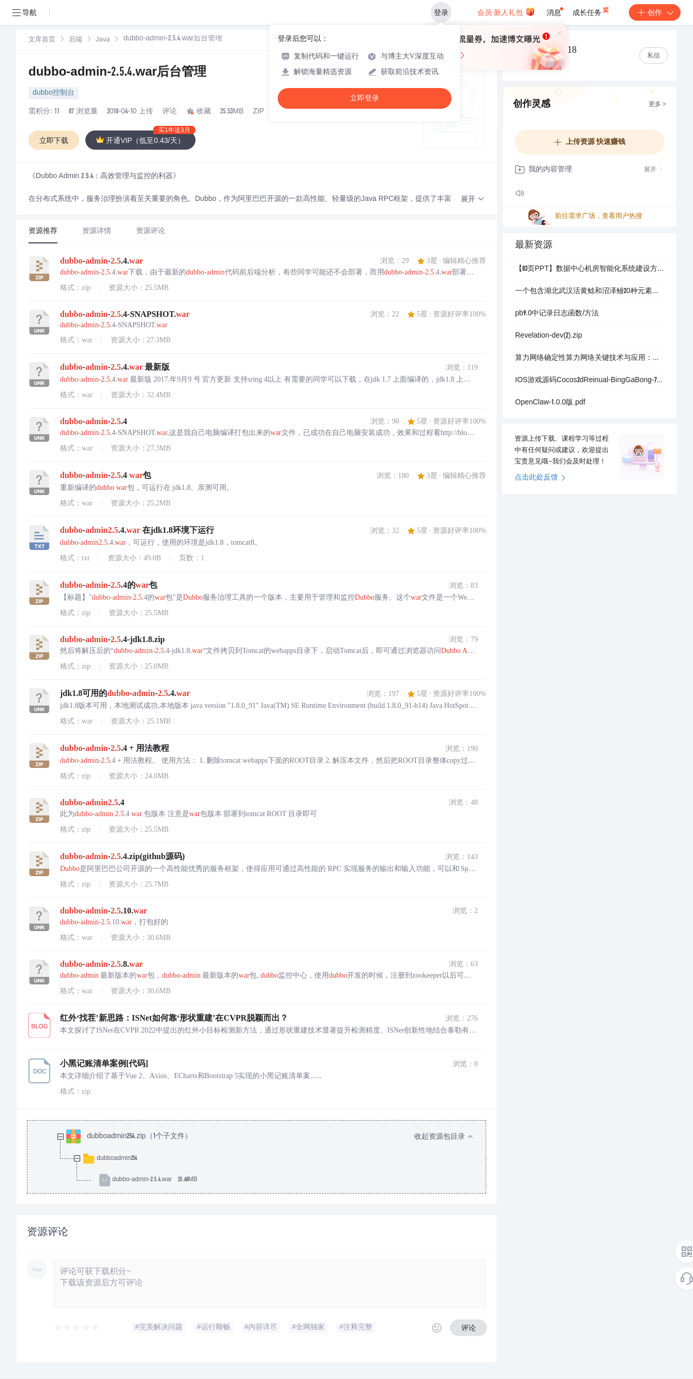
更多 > (657, 104)
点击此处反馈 (540, 478)
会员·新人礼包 (506, 11)
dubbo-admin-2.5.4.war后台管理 (117, 73)
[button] (473, 200)
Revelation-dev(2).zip (548, 336)
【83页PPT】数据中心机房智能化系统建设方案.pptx (589, 269)
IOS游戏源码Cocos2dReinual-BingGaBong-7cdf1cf (589, 380)
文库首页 (41, 40)
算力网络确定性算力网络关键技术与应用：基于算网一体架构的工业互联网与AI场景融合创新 (589, 358)
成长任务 (591, 10)
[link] (41, 39)
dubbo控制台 (53, 93)
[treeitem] (265, 1158)
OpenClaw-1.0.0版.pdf (550, 403)
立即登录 (364, 98)
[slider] (77, 1328)
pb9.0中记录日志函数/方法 (557, 313)
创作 (654, 12)
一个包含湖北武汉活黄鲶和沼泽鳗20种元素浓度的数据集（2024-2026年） (589, 291)
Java (103, 40)
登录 (441, 12)
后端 (75, 40)
